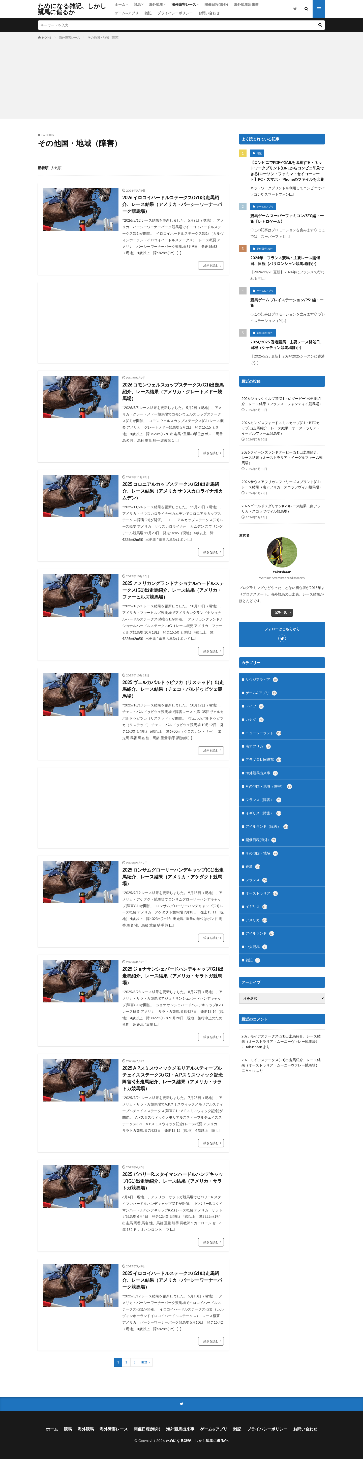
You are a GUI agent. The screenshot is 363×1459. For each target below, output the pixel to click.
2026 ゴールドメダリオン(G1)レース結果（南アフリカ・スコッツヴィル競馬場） (281, 508)
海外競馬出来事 (246, 4)
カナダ (255, 719)
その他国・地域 (262, 853)
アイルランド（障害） (267, 826)
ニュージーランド (263, 733)
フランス (256, 880)
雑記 (148, 13)
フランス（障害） (263, 799)
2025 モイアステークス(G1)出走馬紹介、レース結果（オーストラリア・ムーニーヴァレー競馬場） (281, 1039)
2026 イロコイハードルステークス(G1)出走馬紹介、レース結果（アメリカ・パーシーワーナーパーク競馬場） (172, 204)
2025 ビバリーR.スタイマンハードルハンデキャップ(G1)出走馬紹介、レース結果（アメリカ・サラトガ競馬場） (172, 1180)
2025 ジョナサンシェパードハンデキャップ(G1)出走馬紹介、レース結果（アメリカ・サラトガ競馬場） (173, 975)
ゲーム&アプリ (127, 13)
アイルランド (260, 933)
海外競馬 (156, 4)
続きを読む (211, 265)
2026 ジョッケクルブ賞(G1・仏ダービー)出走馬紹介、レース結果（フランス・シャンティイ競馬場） (282, 401)
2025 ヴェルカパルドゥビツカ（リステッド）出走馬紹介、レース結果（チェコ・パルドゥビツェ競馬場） (173, 689)
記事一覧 (281, 612)
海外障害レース (183, 4)
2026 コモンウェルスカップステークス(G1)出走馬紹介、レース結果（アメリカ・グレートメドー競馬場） (173, 391)
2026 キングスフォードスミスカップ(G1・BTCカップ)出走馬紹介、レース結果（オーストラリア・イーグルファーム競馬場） (280, 428)
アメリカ (256, 920)
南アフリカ (258, 746)
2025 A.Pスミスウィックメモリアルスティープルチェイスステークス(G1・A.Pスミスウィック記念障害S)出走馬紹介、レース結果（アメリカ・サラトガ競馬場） (172, 1078)
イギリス (256, 906)
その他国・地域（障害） (104, 37)
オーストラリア (262, 893)
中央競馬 (256, 946)
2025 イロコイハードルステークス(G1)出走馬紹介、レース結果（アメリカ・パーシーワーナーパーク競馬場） (172, 1280)
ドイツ (255, 706)
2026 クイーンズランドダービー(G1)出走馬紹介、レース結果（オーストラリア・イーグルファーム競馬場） (282, 457)
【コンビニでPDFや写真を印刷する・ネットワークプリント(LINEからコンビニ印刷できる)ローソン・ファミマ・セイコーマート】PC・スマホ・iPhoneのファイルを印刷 (287, 171)
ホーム (120, 4)
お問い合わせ (209, 13)
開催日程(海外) (216, 4)
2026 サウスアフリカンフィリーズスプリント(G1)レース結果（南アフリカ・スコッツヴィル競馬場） (282, 484)
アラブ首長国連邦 (263, 759)
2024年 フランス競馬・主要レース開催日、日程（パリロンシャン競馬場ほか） (285, 260)
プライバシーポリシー (175, 13)
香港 (253, 866)
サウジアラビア (262, 679)
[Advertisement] (181, 78)
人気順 (56, 168)
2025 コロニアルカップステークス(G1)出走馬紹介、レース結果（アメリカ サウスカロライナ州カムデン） (172, 490)
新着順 (43, 168)
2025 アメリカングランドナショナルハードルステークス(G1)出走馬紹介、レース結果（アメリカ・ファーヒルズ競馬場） (173, 590)
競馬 (137, 4)
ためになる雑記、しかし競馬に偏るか (72, 9)
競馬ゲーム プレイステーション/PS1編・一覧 (286, 302)
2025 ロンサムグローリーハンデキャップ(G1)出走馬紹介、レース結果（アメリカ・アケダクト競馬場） (173, 876)
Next (144, 1362)
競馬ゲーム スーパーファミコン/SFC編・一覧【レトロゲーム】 (287, 218)
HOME (46, 37)
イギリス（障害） (263, 813)
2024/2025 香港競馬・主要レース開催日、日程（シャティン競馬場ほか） (287, 345)
